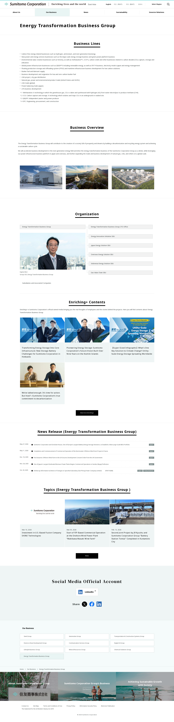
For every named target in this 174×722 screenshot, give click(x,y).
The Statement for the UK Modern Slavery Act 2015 (38, 711)
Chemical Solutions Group (123, 650)
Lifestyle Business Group (32, 650)
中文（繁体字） (130, 4)
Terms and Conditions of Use (52, 708)
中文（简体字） (118, 4)
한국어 (140, 4)
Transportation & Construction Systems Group (131, 636)
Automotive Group (75, 636)
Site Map (36, 708)
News (87, 555)
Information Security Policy (88, 708)
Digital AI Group (120, 643)
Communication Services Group (80, 643)
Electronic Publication (108, 708)
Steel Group (27, 636)
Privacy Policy (71, 708)
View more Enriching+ (87, 413)
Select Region (157, 4)
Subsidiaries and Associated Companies (36, 283)
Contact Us (25, 708)
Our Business (27, 627)
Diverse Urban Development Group (36, 643)
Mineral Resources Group (77, 650)
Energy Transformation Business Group (37, 658)
